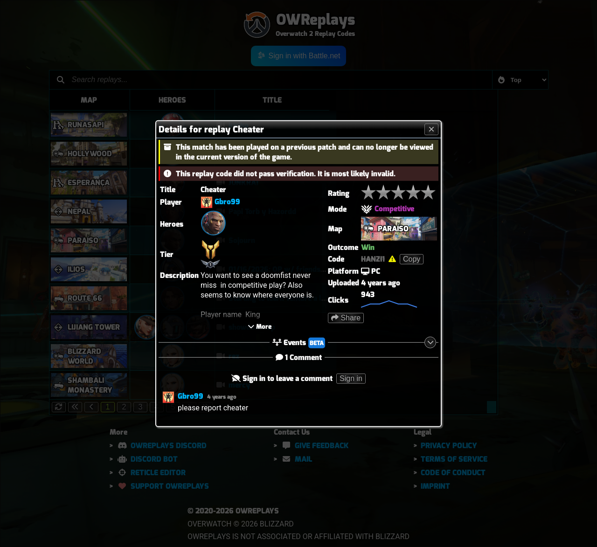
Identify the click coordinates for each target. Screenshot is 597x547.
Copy (411, 259)
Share (346, 317)
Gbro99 (227, 202)
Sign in (351, 378)
